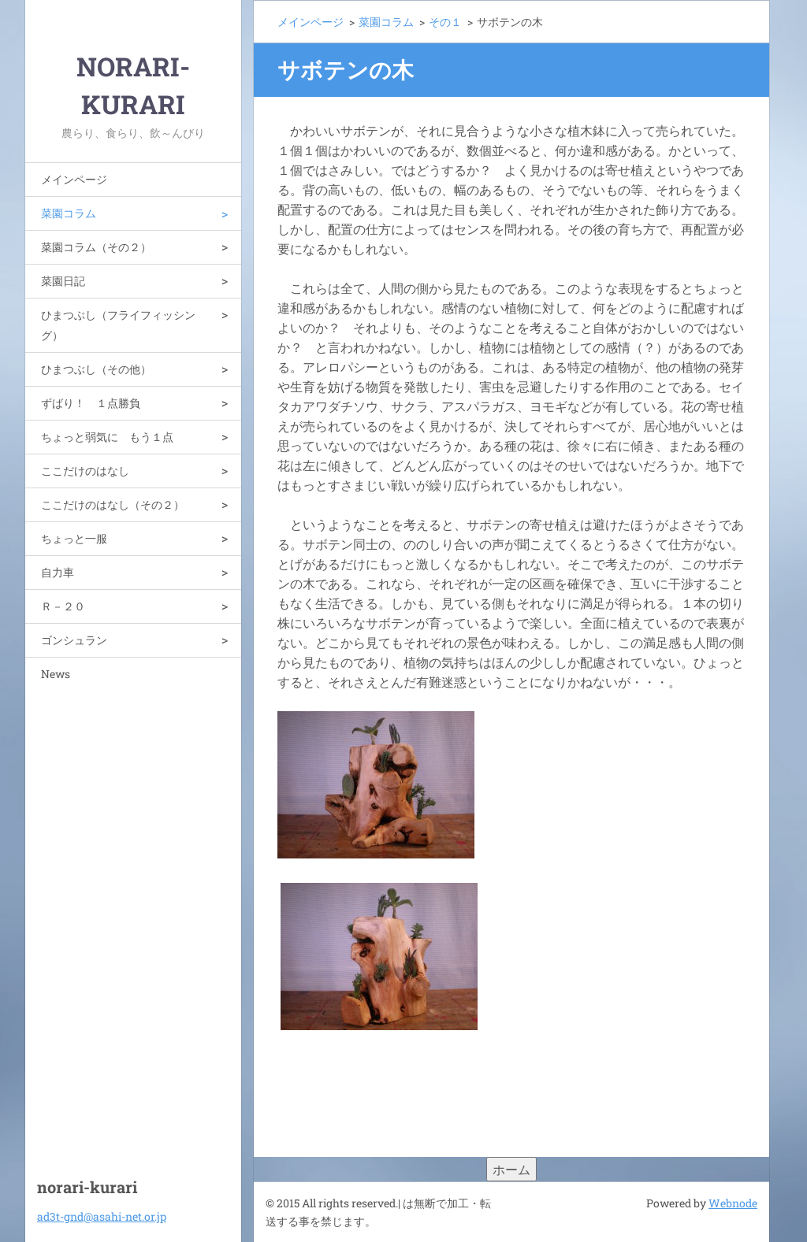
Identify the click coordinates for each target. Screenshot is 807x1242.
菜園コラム (68, 213)
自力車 (57, 572)
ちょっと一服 (74, 538)
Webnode (732, 1203)
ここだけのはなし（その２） (112, 504)
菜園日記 (63, 280)
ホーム (511, 1169)
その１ (445, 21)
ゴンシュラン (74, 639)
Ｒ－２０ (63, 606)
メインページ (74, 179)
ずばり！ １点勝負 (90, 402)
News (55, 673)
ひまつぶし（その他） (96, 368)
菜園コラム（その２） (96, 246)
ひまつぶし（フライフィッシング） (118, 325)
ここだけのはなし (85, 470)
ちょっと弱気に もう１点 (107, 436)
